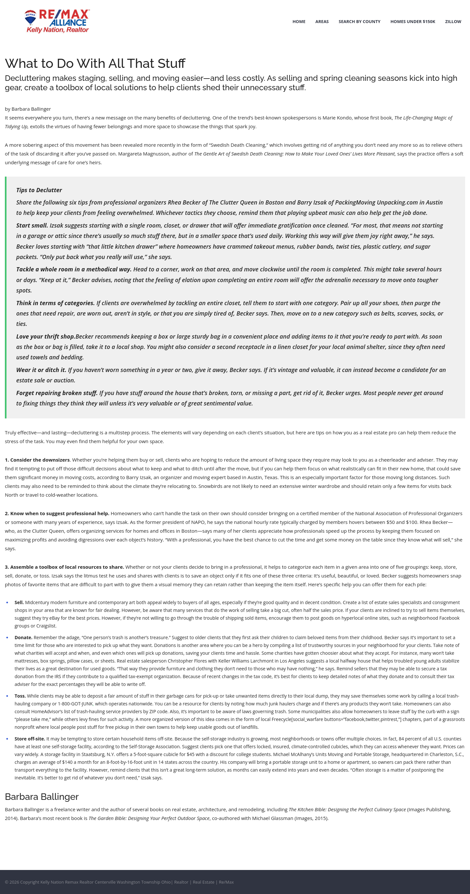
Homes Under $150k (413, 21)
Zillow (454, 21)
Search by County (360, 21)
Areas (323, 21)
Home (300, 21)
